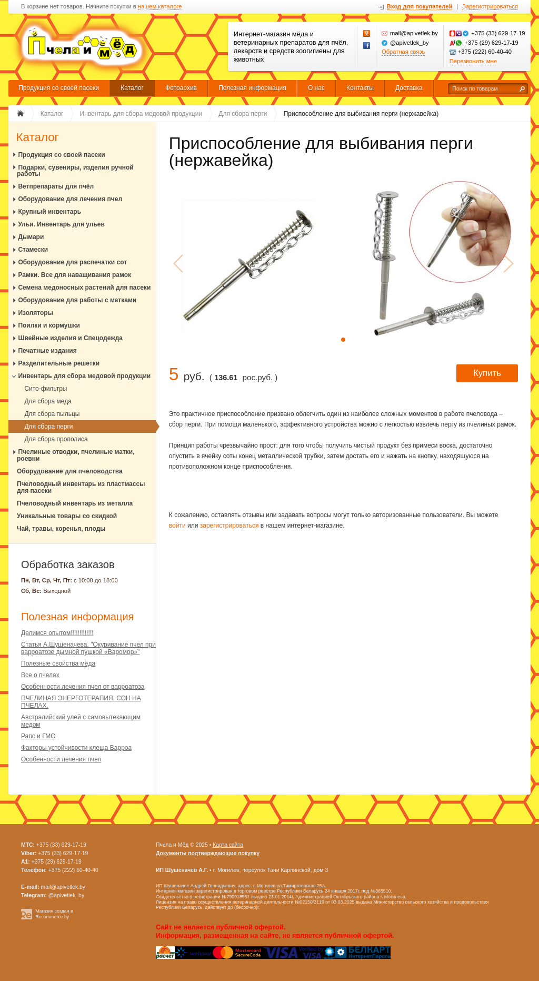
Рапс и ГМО (38, 736)
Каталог (132, 88)
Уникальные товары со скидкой (67, 516)
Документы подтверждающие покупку (207, 853)
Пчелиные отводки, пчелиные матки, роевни (76, 455)
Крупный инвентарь (49, 211)
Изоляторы (35, 312)
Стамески (33, 249)
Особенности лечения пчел (61, 759)
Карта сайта (228, 845)
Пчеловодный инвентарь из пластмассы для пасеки (81, 487)
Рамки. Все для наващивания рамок (74, 275)
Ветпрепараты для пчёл (56, 186)
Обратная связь (403, 51)
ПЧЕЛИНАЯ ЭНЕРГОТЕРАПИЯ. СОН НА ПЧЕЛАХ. (81, 702)
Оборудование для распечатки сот (72, 262)
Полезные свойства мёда (58, 663)
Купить (487, 373)
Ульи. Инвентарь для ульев (61, 224)
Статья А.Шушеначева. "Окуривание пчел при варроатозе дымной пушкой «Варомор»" (88, 648)
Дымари (31, 237)
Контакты (360, 88)
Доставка (409, 88)
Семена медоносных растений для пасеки (84, 287)
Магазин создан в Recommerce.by (54, 913)
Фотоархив (181, 88)
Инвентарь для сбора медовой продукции (84, 376)
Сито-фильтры (45, 388)
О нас (316, 88)
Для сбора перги (48, 426)
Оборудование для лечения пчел (70, 199)
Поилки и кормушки (49, 325)
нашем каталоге (160, 6)
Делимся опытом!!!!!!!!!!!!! (57, 633)
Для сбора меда (48, 401)
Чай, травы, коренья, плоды (61, 528)
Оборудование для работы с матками (77, 300)
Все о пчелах (40, 675)
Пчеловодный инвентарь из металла (75, 503)
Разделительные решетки (58, 363)
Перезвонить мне (473, 61)
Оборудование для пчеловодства (70, 471)
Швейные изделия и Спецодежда (70, 338)
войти (177, 525)
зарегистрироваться (229, 525)
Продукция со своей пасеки (58, 88)
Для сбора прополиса (55, 439)
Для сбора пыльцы (51, 414)
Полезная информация (252, 88)
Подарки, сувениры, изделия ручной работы (75, 171)
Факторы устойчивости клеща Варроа (76, 747)
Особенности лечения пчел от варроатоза (82, 686)
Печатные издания (47, 350)
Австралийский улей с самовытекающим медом (81, 721)
